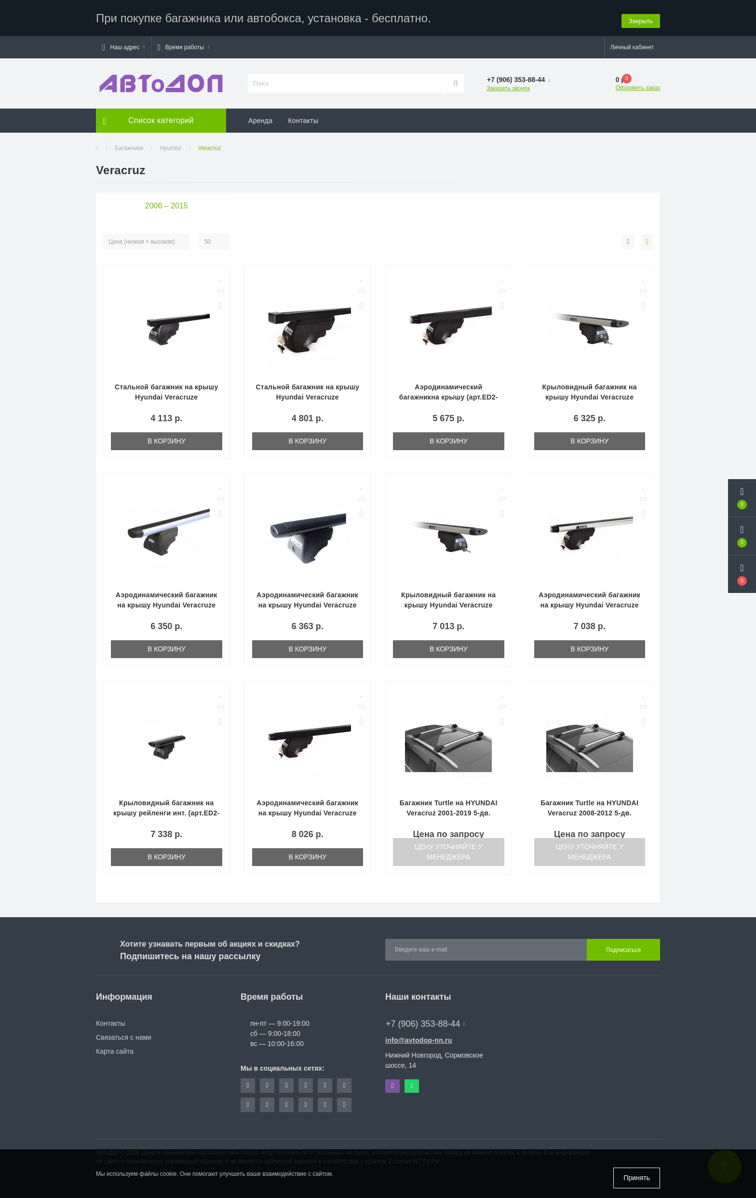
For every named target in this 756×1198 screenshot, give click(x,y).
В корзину (167, 438)
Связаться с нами (123, 1035)
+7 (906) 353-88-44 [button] (425, 1021)
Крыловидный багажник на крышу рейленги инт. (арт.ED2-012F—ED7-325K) (166, 811)
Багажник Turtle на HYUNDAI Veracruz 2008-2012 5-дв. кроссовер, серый (589, 811)
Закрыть (641, 16)
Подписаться (623, 947)
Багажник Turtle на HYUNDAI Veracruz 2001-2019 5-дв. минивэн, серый (449, 811)
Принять (636, 1178)
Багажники (129, 145)
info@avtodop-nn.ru (418, 1038)
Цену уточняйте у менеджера (448, 849)
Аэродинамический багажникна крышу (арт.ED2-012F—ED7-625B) (448, 395)
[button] (123, 45)
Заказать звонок (508, 86)
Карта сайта (115, 1049)
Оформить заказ (638, 85)
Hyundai (170, 145)
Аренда (260, 118)
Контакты (303, 118)
